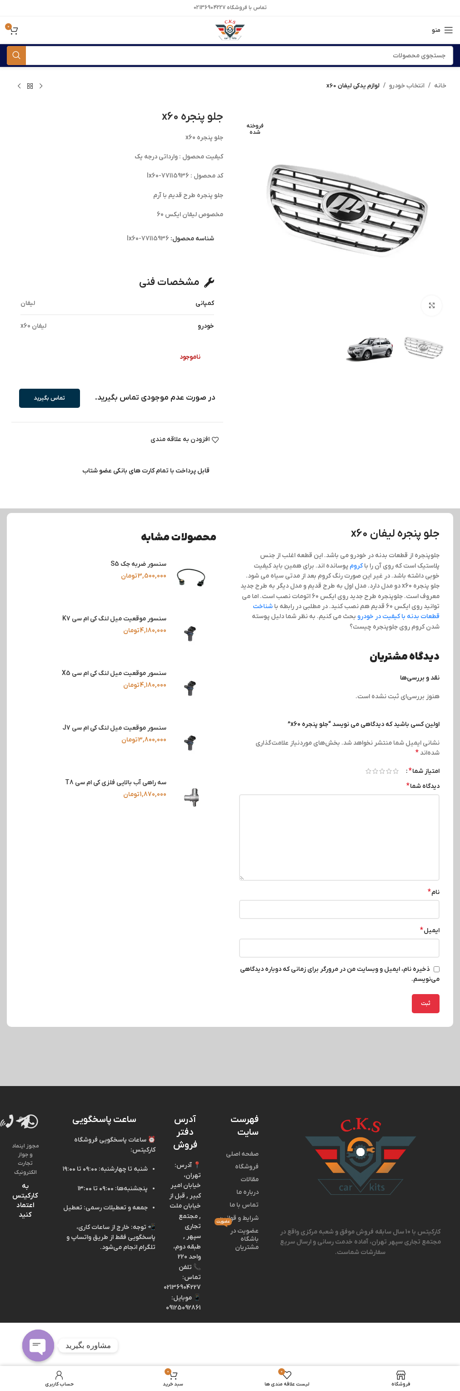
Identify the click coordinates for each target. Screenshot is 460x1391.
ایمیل (430, 930)
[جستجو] (230, 55)
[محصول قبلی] (40, 86)
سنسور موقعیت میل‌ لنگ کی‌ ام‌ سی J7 (114, 728)
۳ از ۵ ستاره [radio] (382, 771)
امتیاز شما (424, 771)
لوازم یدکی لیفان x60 (352, 85)
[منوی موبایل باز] (442, 30)
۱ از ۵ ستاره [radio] (395, 771)
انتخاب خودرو (407, 85)
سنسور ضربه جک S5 (138, 564)
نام (434, 892)
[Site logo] (229, 29)
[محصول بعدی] (19, 86)
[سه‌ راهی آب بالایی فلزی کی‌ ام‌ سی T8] (191, 797)
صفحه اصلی (242, 1154)
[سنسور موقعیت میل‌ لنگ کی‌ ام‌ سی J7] (191, 743)
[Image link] (360, 1156)
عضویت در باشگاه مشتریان (236, 1238)
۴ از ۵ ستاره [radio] (375, 771)
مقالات (249, 1179)
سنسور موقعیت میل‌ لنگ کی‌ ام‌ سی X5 (114, 673)
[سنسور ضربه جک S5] (191, 579)
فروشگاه (247, 1167)
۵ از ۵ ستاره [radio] (368, 771)
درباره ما (247, 1192)
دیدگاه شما (423, 786)
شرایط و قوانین (238, 1218)
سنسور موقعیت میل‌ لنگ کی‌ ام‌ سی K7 (114, 618)
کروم (356, 566)
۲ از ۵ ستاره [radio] (388, 771)
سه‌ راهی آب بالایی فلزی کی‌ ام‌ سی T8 (115, 782)
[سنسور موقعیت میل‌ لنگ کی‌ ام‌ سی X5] (191, 688)
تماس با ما (244, 1205)
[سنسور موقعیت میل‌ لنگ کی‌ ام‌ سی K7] (191, 633)
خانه (440, 85)
